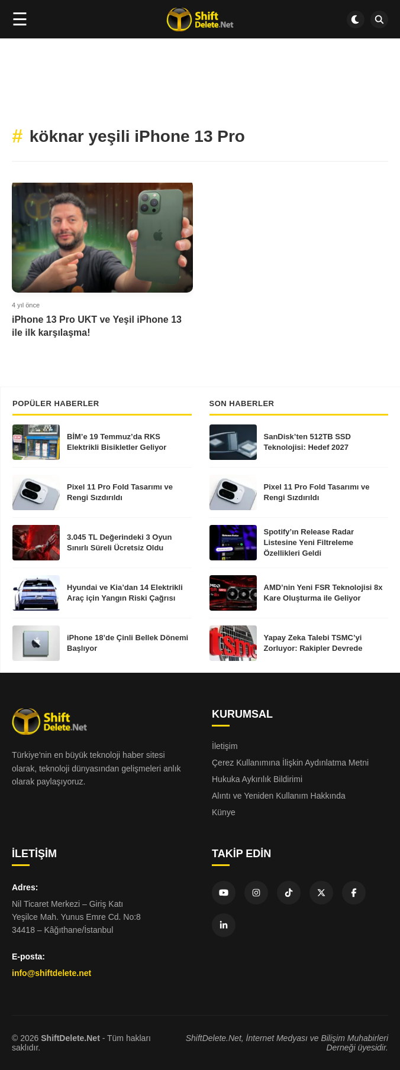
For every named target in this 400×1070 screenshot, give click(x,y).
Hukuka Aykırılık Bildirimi (257, 779)
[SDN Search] (379, 19)
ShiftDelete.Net (70, 1038)
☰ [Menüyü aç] (20, 19)
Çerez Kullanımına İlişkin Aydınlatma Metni (290, 762)
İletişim (225, 746)
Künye (224, 812)
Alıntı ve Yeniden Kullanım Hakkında (279, 795)
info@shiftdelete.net (51, 973)
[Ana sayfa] (199, 19)
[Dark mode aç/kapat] (355, 19)
